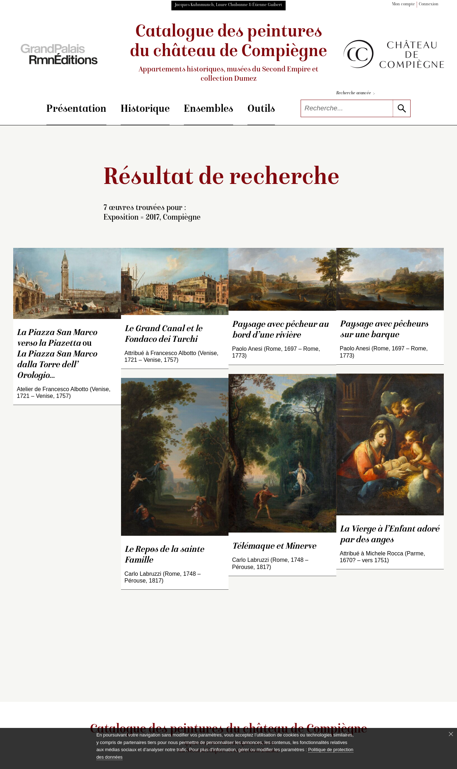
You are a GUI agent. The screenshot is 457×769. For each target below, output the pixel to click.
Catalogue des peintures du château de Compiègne (228, 54)
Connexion (428, 4)
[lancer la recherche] (401, 108)
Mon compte (403, 4)
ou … (57, 354)
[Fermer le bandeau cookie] (451, 734)
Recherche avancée (355, 93)
